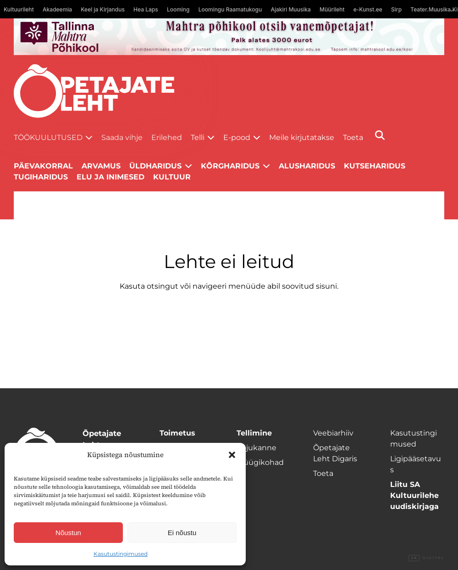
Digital (426, 558)
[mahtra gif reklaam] (229, 36)
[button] (232, 454)
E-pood (236, 137)
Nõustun (68, 532)
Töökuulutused (48, 137)
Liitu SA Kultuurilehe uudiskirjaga (414, 495)
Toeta (353, 137)
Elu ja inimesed (110, 177)
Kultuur (172, 177)
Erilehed (166, 137)
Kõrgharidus (230, 166)
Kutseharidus (374, 166)
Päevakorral (43, 166)
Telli (197, 137)
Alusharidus (307, 166)
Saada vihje (122, 137)
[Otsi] (380, 135)
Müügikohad (260, 462)
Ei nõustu (182, 532)
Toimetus (177, 433)
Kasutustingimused (121, 553)
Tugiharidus (41, 177)
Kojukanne (256, 447)
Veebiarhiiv (333, 433)
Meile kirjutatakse (301, 137)
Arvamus (101, 166)
